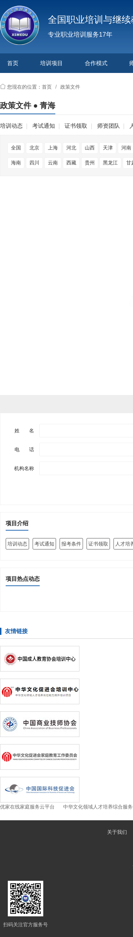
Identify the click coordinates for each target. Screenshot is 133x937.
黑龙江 (110, 162)
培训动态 (13, 126)
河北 (71, 148)
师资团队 (110, 126)
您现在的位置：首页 (26, 87)
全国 (16, 148)
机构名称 (24, 468)
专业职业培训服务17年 (80, 34)
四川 (34, 162)
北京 (34, 148)
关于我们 (117, 832)
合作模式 (96, 63)
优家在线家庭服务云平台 (27, 807)
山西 (90, 148)
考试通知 (46, 126)
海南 (16, 162)
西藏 (71, 162)
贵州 (90, 162)
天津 (108, 148)
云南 (53, 162)
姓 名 (24, 430)
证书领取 (78, 126)
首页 (12, 63)
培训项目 (51, 63)
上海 (53, 148)
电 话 (24, 449)
